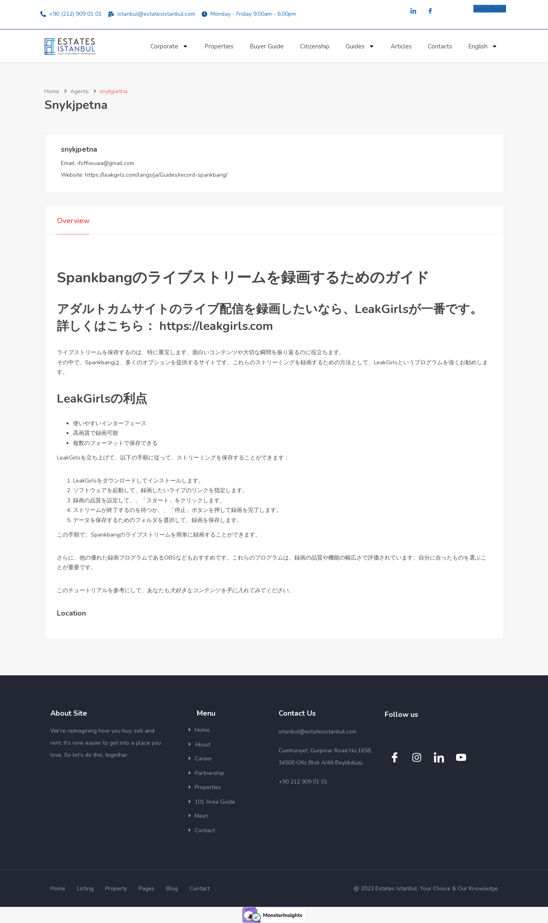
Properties (218, 46)
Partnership (209, 773)
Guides (360, 46)
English (483, 46)
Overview (73, 221)
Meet (201, 816)
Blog (172, 888)
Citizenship (314, 46)
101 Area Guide (215, 802)
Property (116, 888)
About (202, 744)
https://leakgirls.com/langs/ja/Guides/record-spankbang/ (156, 175)
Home (51, 91)
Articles (401, 46)
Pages (146, 888)
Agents (79, 91)
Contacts (440, 46)
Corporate (169, 46)
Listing (85, 888)
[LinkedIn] (413, 11)
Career (203, 758)
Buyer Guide (267, 46)
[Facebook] (430, 11)
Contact (205, 830)
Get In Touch (489, 9)
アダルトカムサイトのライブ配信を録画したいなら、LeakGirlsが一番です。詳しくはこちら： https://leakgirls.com (269, 317)
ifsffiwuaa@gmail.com (105, 163)
